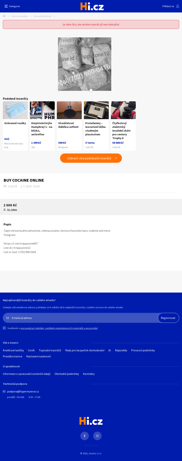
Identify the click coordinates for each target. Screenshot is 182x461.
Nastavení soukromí (38, 356)
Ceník (31, 350)
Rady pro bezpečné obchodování (84, 350)
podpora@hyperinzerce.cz (23, 391)
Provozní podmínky (143, 350)
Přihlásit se (168, 6)
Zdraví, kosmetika (19, 16)
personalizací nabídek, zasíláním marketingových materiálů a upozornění (59, 328)
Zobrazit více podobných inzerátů (89, 158)
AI (109, 350)
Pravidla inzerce (12, 356)
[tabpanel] (84, 64)
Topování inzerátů (50, 350)
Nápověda (121, 350)
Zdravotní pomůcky (42, 16)
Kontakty (89, 374)
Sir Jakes (12, 209)
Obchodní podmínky (67, 374)
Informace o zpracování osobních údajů (26, 374)
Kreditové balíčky (13, 350)
